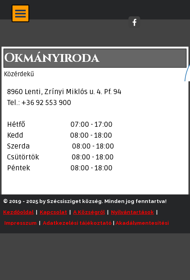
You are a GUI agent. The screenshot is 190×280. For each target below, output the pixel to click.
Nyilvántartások (132, 212)
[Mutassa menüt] (20, 13)
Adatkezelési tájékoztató (77, 223)
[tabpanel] (95, 130)
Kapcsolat (53, 212)
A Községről (89, 212)
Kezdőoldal (18, 212)
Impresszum (20, 223)
